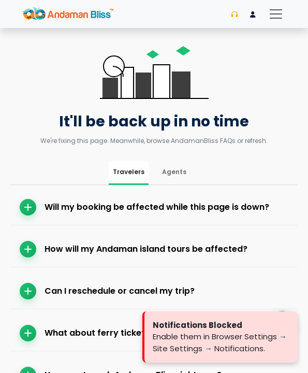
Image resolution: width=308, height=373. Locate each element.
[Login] (253, 14)
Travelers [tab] (128, 171)
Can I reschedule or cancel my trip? (107, 291)
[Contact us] (234, 14)
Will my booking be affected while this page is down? (144, 207)
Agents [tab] (174, 171)
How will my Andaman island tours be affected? (133, 249)
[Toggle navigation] (276, 14)
